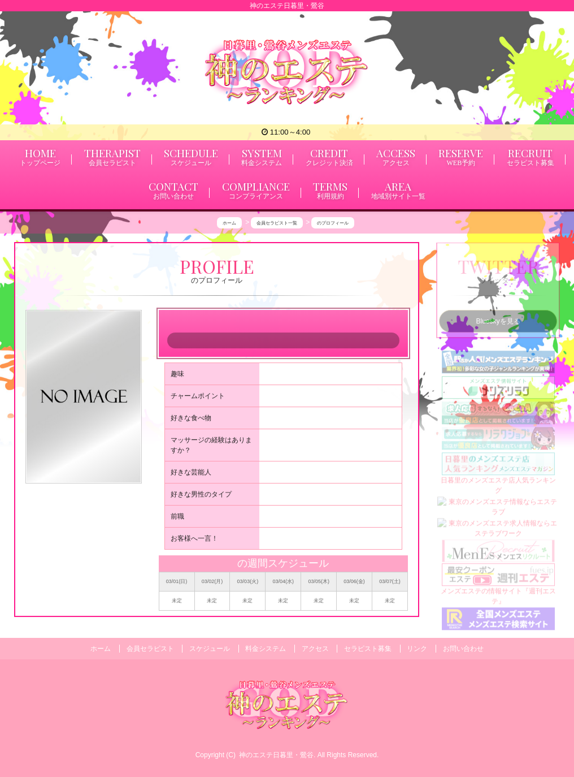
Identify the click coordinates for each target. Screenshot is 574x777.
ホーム (100, 649)
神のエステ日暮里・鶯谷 (276, 755)
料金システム (265, 649)
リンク (417, 649)
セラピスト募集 (368, 649)
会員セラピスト (150, 649)
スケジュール (209, 649)
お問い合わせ (463, 649)
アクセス (315, 649)
